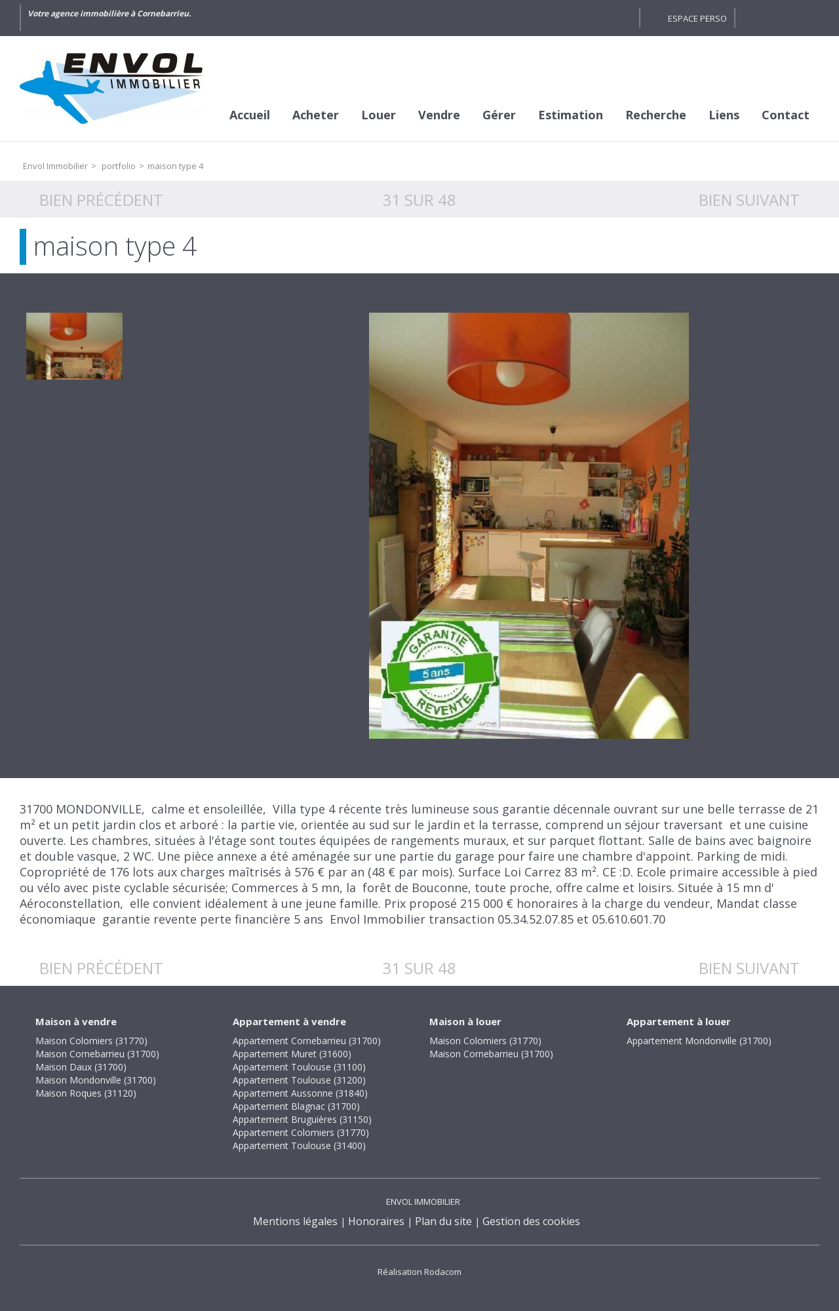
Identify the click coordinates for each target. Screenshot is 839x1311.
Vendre (439, 115)
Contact (786, 115)
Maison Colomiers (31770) (91, 1040)
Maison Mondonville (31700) (95, 1080)
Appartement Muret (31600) (292, 1053)
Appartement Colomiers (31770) (301, 1132)
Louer (378, 115)
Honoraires (376, 1221)
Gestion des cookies (531, 1221)
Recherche (655, 115)
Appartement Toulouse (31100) (299, 1067)
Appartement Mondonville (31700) (699, 1040)
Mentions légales (295, 1221)
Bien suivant (749, 199)
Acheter (315, 115)
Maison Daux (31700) (81, 1067)
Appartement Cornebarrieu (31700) (307, 1040)
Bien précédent (101, 199)
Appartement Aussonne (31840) (300, 1093)
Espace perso (697, 18)
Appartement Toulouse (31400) (299, 1145)
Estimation (570, 115)
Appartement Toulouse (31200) (299, 1080)
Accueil (249, 115)
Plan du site (443, 1221)
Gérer (499, 115)
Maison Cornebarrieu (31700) (97, 1053)
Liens (724, 115)
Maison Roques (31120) (85, 1093)
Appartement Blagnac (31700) (296, 1106)
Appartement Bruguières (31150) (302, 1119)
